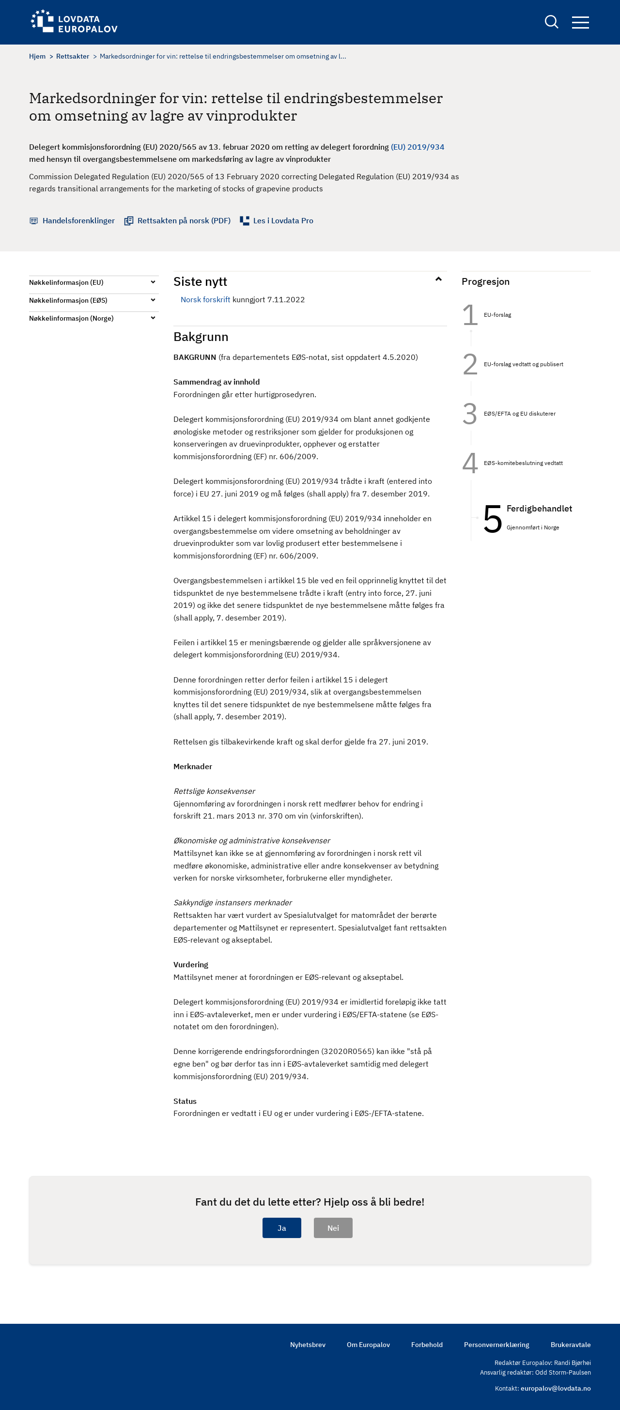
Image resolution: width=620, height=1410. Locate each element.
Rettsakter (72, 56)
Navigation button (580, 23)
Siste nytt (200, 281)
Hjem (37, 56)
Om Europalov (368, 1344)
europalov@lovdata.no (556, 1388)
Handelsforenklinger (79, 220)
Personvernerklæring (496, 1344)
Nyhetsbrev (308, 1344)
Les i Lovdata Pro (283, 220)
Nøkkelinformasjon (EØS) (68, 300)
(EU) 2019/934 (418, 147)
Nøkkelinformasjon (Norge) (71, 318)
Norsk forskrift (206, 299)
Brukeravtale (571, 1344)
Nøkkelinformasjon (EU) (66, 282)
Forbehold (427, 1344)
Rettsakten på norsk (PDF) (184, 220)
